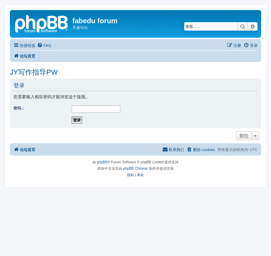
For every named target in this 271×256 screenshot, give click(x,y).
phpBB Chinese (135, 168)
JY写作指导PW (34, 72)
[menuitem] (44, 45)
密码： (19, 108)
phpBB (102, 162)
